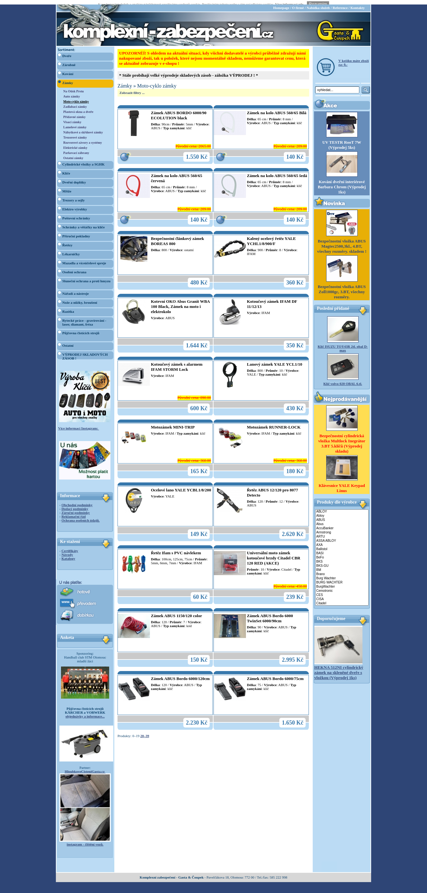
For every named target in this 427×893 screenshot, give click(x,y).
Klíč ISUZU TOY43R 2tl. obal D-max (343, 344)
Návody (67, 550)
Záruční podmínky (75, 508)
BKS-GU (342, 561)
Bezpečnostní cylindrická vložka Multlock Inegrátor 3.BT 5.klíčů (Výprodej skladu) (341, 439)
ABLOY (342, 507)
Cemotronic (342, 586)
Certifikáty (69, 546)
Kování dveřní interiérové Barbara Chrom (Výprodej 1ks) (342, 182)
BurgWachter (342, 582)
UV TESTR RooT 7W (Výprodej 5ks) (341, 140)
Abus (342, 519)
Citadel (342, 599)
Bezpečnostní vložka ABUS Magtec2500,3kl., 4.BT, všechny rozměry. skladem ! (342, 241)
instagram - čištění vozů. (85, 840)
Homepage (281, 3)
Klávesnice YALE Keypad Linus (341, 483)
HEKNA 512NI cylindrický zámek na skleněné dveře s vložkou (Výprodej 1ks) (338, 667)
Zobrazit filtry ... (132, 88)
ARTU (342, 532)
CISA (342, 594)
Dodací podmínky (74, 504)
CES (342, 590)
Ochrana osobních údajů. (80, 516)
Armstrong (342, 528)
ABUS (342, 515)
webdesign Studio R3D (213, 891)
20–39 (144, 731)
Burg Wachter (342, 574)
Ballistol (342, 544)
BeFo (342, 553)
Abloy (342, 511)
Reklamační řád (73, 512)
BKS (342, 557)
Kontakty (357, 3)
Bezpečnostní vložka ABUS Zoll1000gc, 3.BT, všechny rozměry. (342, 287)
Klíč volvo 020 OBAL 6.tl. (342, 379)
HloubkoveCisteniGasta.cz (85, 767)
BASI (342, 549)
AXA (342, 540)
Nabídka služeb (318, 3)
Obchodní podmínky (76, 500)
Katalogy (68, 554)
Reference (340, 3)
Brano (342, 569)
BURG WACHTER (342, 578)
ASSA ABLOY (342, 536)
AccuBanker (342, 524)
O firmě (298, 3)
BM (342, 565)
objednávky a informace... (85, 712)
